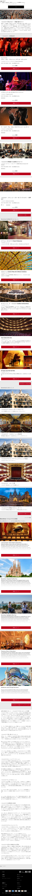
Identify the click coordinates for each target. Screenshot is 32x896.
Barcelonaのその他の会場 (25, 383)
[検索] (16, 7)
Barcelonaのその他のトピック (24, 513)
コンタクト (18, 884)
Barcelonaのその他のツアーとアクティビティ (21, 704)
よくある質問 (19, 886)
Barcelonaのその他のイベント (24, 215)
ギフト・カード (19, 880)
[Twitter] (28, 872)
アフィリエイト (4, 886)
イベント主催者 (4, 884)
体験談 (3, 888)
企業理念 (3, 876)
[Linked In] (30, 872)
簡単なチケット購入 (20, 876)
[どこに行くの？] (16, 3)
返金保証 (18, 878)
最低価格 (13, 65)
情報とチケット (16, 68)
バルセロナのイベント (16, 771)
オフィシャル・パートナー (6, 878)
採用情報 (18, 888)
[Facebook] (20, 872)
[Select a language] (9, 872)
